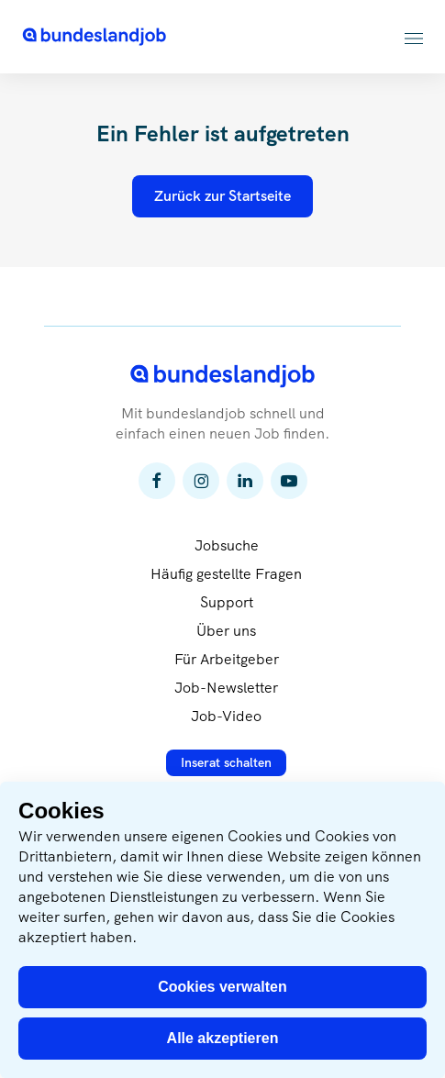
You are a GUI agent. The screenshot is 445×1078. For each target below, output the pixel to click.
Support (226, 602)
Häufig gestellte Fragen (226, 573)
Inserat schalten (226, 762)
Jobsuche (227, 545)
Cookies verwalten (222, 987)
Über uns (226, 630)
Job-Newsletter (226, 687)
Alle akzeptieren (223, 1038)
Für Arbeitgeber (226, 659)
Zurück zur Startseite (222, 196)
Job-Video (226, 716)
